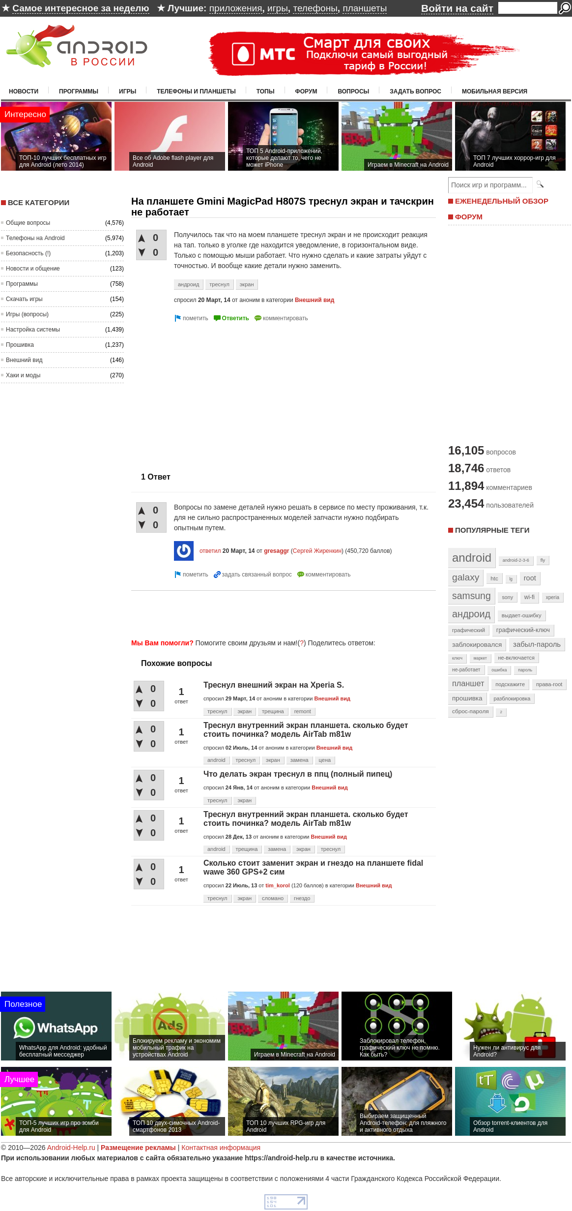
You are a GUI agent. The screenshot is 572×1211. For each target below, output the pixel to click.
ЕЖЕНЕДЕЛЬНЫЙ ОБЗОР (501, 201)
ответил (210, 550)
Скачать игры (24, 299)
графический (468, 630)
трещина (273, 711)
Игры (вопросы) (27, 314)
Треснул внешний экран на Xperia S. (273, 685)
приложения (235, 8)
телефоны (315, 8)
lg (511, 578)
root (530, 578)
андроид (188, 284)
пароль (525, 669)
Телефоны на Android (35, 238)
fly (543, 560)
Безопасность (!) (28, 253)
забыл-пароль (537, 644)
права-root (549, 684)
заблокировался (477, 644)
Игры (127, 91)
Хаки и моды (23, 375)
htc (494, 578)
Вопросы (353, 91)
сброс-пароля (470, 711)
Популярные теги (492, 530)
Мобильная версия (494, 91)
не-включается (516, 658)
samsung (471, 595)
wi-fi (529, 597)
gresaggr (276, 550)
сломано (273, 898)
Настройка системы (33, 329)
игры (277, 8)
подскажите (510, 684)
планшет (468, 683)
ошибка (499, 669)
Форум (306, 91)
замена (299, 760)
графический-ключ (523, 630)
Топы (266, 91)
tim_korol (277, 885)
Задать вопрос (415, 91)
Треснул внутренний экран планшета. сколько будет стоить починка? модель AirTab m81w (305, 729)
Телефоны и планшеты (196, 91)
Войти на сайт (457, 8)
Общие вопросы (28, 222)
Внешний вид (24, 360)
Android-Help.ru (71, 1147)
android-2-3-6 (516, 560)
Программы (78, 91)
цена (325, 760)
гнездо (302, 898)
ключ (457, 658)
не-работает (466, 669)
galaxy (465, 577)
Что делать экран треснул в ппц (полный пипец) (297, 774)
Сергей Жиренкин (317, 550)
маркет (480, 658)
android (216, 760)
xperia (552, 597)
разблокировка (511, 698)
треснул (219, 284)
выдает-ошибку (522, 615)
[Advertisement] (213, 393)
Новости (23, 91)
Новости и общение (33, 268)
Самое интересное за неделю (80, 8)
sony (507, 597)
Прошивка (20, 344)
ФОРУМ (469, 216)
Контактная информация (220, 1147)
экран (247, 284)
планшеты (365, 8)
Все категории (38, 202)
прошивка (467, 698)
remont (302, 711)
